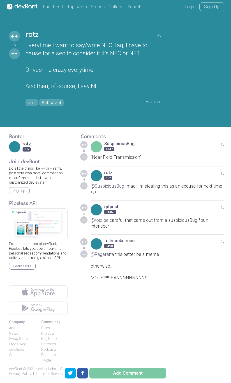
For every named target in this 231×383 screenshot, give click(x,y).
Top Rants (77, 6)
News (13, 333)
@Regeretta (102, 254)
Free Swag (17, 344)
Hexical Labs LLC (49, 369)
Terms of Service (49, 373)
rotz (31, 34)
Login (190, 6)
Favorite (154, 101)
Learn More (22, 266)
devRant (15, 369)
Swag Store (18, 338)
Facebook (49, 355)
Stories (98, 6)
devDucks (17, 349)
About (13, 328)
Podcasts (49, 349)
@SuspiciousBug (107, 186)
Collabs (116, 6)
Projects (48, 333)
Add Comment (128, 373)
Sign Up (211, 6)
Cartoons (48, 344)
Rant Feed (53, 6)
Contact (15, 355)
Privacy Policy (20, 373)
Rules (45, 328)
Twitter (46, 360)
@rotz (96, 220)
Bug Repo (49, 338)
